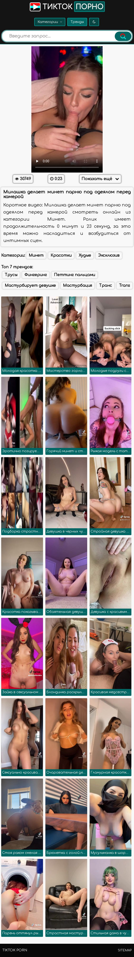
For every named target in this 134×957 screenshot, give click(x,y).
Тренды (77, 22)
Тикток (67, 6)
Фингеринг (35, 275)
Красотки (61, 255)
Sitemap (125, 950)
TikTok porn (14, 950)
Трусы (11, 275)
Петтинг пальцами (74, 275)
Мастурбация (77, 285)
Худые (85, 255)
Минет (36, 255)
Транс (105, 285)
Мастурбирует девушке (30, 285)
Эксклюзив (109, 255)
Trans (124, 285)
